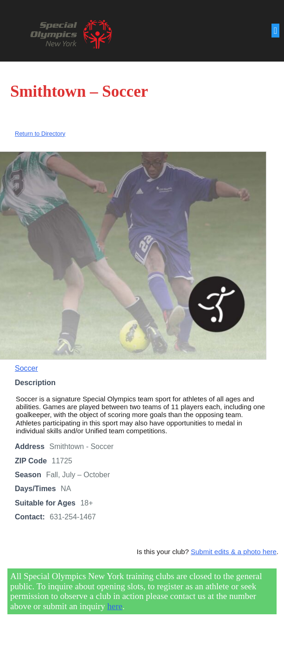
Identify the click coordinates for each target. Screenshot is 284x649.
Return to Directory (40, 134)
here (115, 607)
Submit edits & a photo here (234, 552)
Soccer (26, 369)
